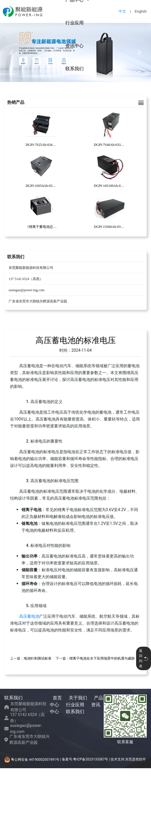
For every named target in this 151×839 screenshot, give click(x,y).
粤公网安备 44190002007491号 (32, 760)
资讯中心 (74, 45)
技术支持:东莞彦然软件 (128, 760)
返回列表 (143, 658)
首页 (57, 698)
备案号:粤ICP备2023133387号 (85, 760)
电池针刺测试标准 (37, 658)
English (141, 11)
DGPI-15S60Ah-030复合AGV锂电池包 (122, 227)
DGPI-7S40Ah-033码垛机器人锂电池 (121, 145)
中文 (122, 11)
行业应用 (74, 23)
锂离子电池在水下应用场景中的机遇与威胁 (102, 658)
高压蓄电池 (29, 616)
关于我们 (78, 698)
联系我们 (74, 68)
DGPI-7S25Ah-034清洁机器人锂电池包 (54, 145)
